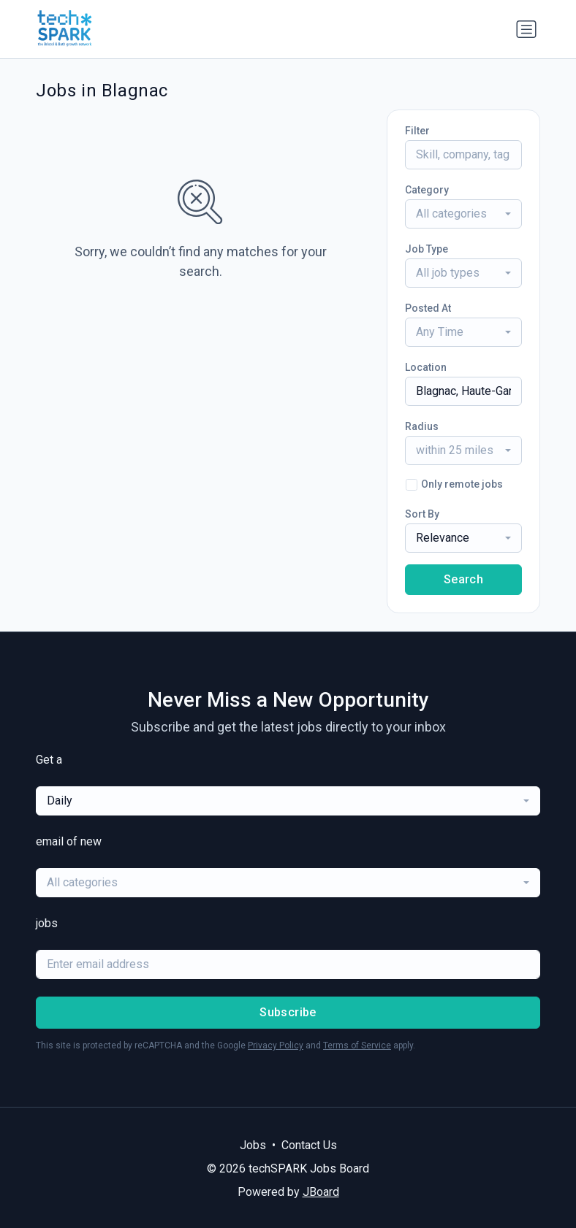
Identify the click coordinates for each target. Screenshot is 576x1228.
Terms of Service (357, 1045)
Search (463, 579)
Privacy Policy (275, 1045)
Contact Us (309, 1145)
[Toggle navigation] (526, 29)
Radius (422, 426)
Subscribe (288, 1012)
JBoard (321, 1192)
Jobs (253, 1145)
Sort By (422, 514)
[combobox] (463, 214)
